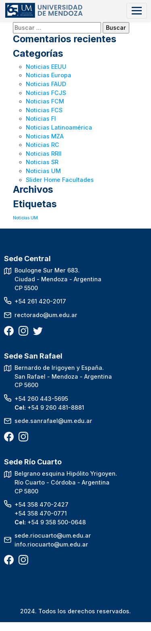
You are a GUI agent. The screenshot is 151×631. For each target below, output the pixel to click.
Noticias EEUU (46, 66)
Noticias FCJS (46, 92)
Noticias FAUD (46, 83)
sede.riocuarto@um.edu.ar (52, 535)
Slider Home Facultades (60, 179)
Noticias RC (42, 144)
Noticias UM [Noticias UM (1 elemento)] (25, 218)
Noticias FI (41, 118)
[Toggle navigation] (136, 11)
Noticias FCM (45, 101)
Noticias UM (43, 170)
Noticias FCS (44, 110)
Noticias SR (42, 162)
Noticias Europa (48, 75)
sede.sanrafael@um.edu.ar (53, 420)
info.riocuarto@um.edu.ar (51, 544)
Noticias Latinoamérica (59, 127)
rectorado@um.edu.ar (45, 314)
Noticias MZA (45, 136)
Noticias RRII (44, 153)
